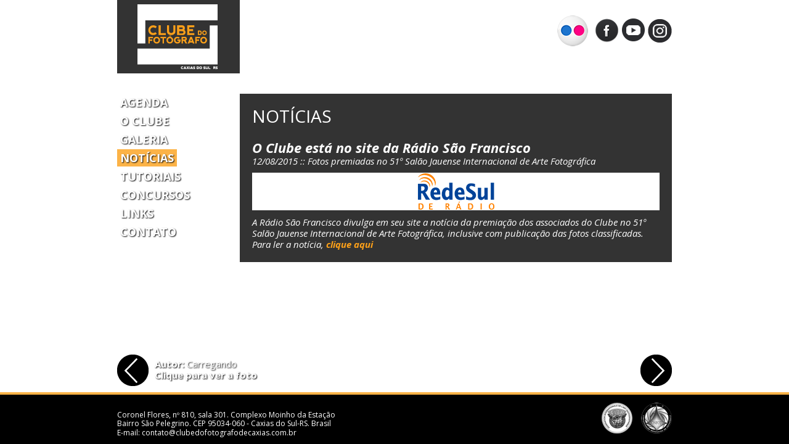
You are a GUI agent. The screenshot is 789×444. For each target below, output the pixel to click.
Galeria (144, 139)
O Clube (145, 120)
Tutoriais (150, 176)
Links (136, 213)
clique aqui (349, 244)
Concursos (155, 194)
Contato (148, 231)
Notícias (147, 157)
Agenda (144, 102)
